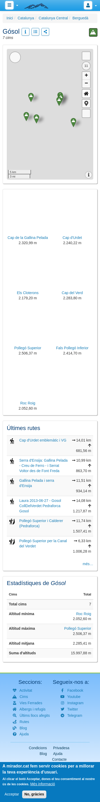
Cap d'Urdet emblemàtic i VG (42, 440)
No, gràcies (34, 794)
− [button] (86, 84)
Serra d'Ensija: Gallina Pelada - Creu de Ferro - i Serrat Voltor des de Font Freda (43, 465)
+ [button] (86, 76)
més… (88, 564)
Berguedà (80, 18)
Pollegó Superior (77, 628)
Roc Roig (83, 614)
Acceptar (12, 794)
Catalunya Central (53, 18)
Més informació (42, 784)
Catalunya (26, 18)
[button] (86, 103)
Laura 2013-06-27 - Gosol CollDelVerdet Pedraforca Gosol (40, 506)
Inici (10, 18)
